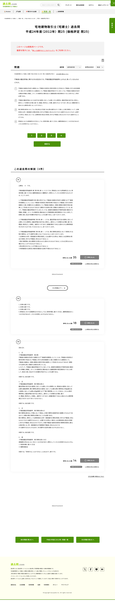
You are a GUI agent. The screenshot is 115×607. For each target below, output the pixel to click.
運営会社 (13, 592)
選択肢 (62, 67)
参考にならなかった (76, 270)
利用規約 (47, 592)
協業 (39, 592)
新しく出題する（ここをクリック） (45, 50)
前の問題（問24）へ (27, 547)
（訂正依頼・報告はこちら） (63, 74)
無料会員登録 (74, 6)
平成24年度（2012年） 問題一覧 (57, 547)
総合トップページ (97, 6)
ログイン (85, 6)
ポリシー (56, 592)
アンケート (62, 6)
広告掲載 (23, 592)
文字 (89, 67)
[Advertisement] (57, 527)
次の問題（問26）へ (88, 547)
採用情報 (32, 592)
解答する (47, 150)
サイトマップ (66, 592)
